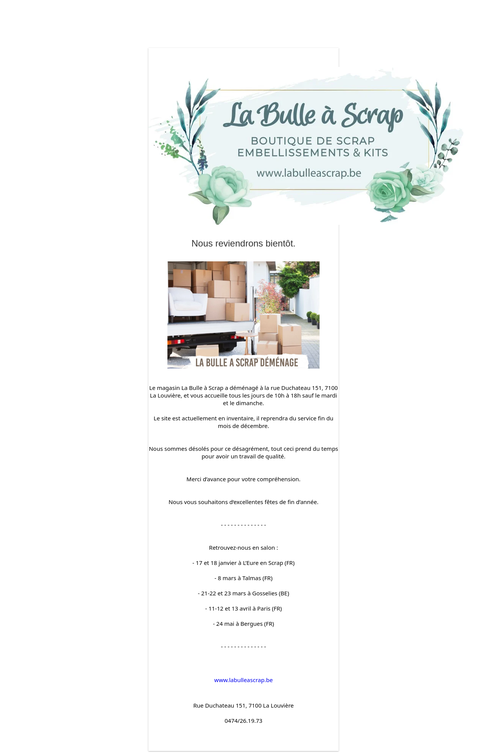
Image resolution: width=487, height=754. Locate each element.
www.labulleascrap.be (243, 680)
